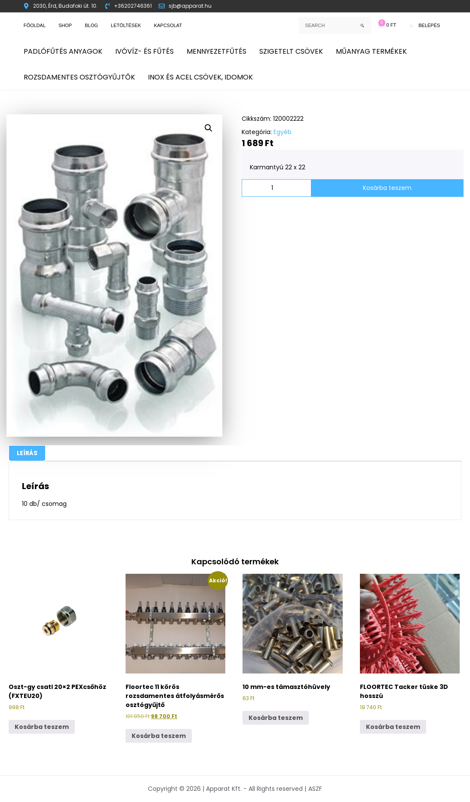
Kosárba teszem (387, 188)
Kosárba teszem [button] (42, 726)
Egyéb (282, 132)
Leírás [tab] (27, 453)
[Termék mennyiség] (276, 188)
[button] (208, 128)
